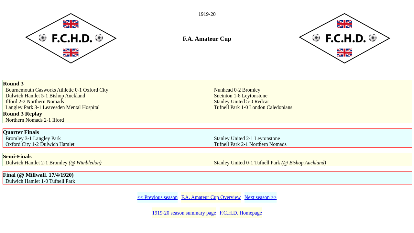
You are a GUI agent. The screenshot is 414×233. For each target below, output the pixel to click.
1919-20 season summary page (184, 213)
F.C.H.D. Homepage (241, 213)
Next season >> (261, 197)
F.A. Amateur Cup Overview (211, 197)
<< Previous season (157, 197)
